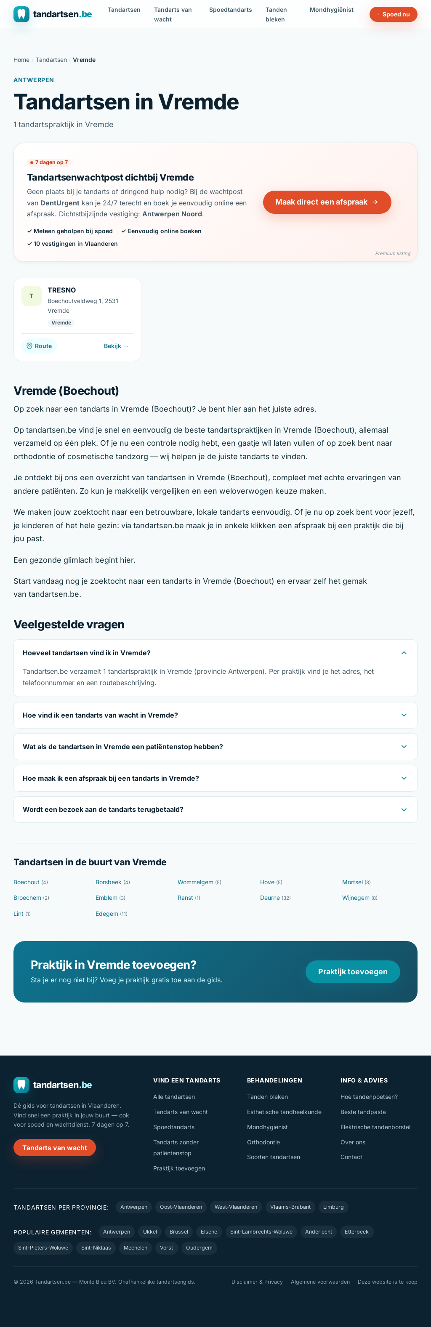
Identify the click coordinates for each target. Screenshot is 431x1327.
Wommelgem (199, 882)
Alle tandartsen (174, 1096)
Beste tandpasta (363, 1111)
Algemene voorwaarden (320, 1282)
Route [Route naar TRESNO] (39, 345)
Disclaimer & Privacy (257, 1282)
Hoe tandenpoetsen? (369, 1096)
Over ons (353, 1142)
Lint (22, 913)
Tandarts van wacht (173, 14)
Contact (351, 1156)
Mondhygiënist (332, 9)
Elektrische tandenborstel (375, 1126)
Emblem (110, 897)
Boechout (30, 882)
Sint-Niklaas (96, 1248)
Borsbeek (113, 882)
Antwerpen (133, 1207)
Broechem (31, 897)
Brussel (179, 1232)
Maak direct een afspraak (327, 201)
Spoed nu (394, 14)
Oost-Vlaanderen (181, 1207)
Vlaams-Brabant (290, 1207)
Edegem (112, 913)
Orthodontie (263, 1142)
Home (21, 59)
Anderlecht (318, 1232)
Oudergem (199, 1248)
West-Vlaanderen (236, 1207)
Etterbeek (357, 1232)
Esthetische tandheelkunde (284, 1111)
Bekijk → (116, 345)
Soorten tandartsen (273, 1156)
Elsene (209, 1232)
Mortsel (356, 882)
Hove (271, 882)
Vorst (166, 1248)
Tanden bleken (276, 14)
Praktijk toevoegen (353, 971)
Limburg (333, 1207)
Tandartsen (124, 9)
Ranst (189, 897)
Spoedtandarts (230, 9)
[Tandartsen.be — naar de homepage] (52, 14)
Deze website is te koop (388, 1282)
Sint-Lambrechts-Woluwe (261, 1232)
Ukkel (150, 1232)
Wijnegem (360, 897)
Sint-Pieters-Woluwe (43, 1248)
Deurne (275, 897)
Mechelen (135, 1248)
